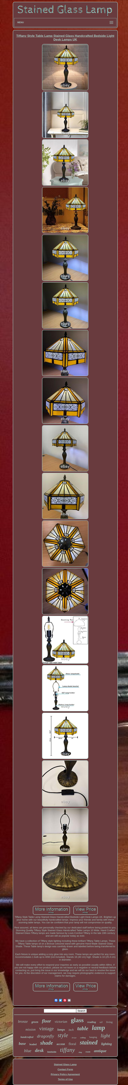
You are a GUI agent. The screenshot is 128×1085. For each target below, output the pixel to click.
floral (72, 1044)
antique (100, 1050)
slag (80, 1052)
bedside (51, 1052)
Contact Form (65, 1069)
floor (46, 1021)
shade (46, 1043)
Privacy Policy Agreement (65, 1074)
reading (91, 1022)
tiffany (67, 1049)
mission (31, 1029)
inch (71, 1029)
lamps (61, 1029)
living (109, 1022)
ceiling (83, 1037)
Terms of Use (65, 1079)
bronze (23, 1021)
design (74, 1038)
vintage (46, 1028)
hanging (93, 1037)
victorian (61, 1021)
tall (101, 1022)
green (34, 1021)
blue (27, 1050)
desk (39, 1050)
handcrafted (26, 1037)
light (105, 1035)
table (82, 1028)
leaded (33, 1044)
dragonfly (45, 1036)
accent (61, 1044)
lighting (106, 1044)
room (88, 1052)
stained (89, 1042)
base (22, 1043)
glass (77, 1020)
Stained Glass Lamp (65, 1064)
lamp (98, 1027)
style (63, 1035)
